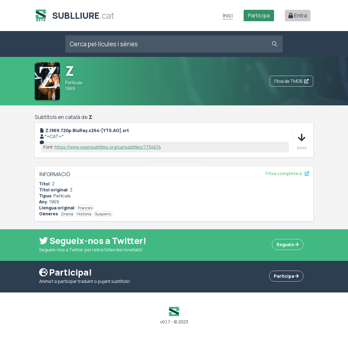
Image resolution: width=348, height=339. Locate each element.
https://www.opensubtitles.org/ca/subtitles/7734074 (108, 147)
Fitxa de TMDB (291, 81)
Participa (259, 15)
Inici (228, 15)
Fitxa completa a (287, 173)
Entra (297, 15)
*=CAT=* (54, 136)
